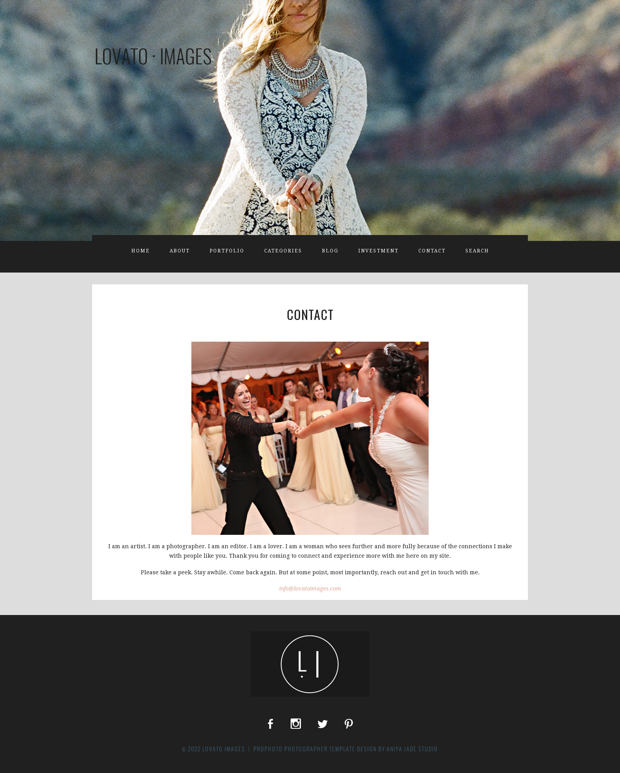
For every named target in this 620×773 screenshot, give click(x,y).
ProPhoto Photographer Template (304, 748)
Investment (378, 250)
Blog (330, 250)
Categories (283, 250)
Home (140, 250)
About (180, 250)
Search (477, 250)
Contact (432, 250)
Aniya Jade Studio (412, 748)
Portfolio (227, 250)
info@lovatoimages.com (310, 588)
